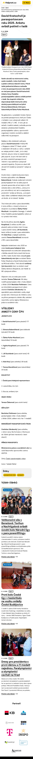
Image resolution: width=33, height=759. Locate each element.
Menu (28, 3)
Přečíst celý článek (8, 557)
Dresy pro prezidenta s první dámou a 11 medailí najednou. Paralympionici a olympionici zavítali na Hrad (16, 668)
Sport (7, 7)
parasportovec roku (9, 475)
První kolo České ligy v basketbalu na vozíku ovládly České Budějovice (12, 599)
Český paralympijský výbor (16, 459)
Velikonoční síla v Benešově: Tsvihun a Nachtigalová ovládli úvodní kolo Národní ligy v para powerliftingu (15, 526)
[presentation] (16, 500)
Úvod (2, 7)
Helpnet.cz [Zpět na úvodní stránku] (10, 2)
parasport (20, 475)
